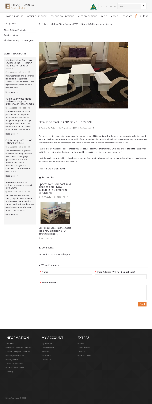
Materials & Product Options (18, 347)
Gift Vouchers (83, 347)
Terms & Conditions (14, 363)
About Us (9, 343)
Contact (128, 16)
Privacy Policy (11, 359)
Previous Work (11, 35)
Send (142, 304)
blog (104, 16)
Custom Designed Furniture (17, 351)
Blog (46, 24)
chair (56, 168)
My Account (47, 343)
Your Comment (50, 282)
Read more (11, 92)
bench (62, 168)
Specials (81, 351)
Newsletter (46, 355)
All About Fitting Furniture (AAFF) (19, 40)
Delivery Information (14, 355)
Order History (48, 347)
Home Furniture (14, 16)
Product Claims (84, 355)
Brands (80, 343)
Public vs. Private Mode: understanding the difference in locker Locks (19, 101)
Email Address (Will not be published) (116, 272)
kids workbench (127, 158)
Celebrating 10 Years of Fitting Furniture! (18, 142)
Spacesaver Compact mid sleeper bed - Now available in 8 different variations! (55, 188)
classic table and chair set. (66, 161)
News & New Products (15, 30)
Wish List (45, 351)
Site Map (9, 371)
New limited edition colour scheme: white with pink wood (19, 185)
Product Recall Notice (14, 367)
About (114, 16)
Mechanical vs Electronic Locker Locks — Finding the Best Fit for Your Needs (18, 64)
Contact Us (46, 359)
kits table (48, 168)
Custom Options (87, 16)
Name (45, 272)
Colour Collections (62, 16)
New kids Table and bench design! (96, 24)
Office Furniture (36, 16)
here (74, 158)
